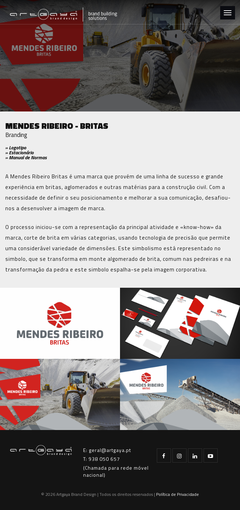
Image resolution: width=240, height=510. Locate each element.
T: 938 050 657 (101, 459)
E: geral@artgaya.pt (107, 450)
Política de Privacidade (177, 494)
